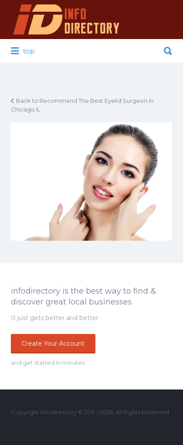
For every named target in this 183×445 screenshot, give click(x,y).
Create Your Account (53, 343)
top (23, 51)
